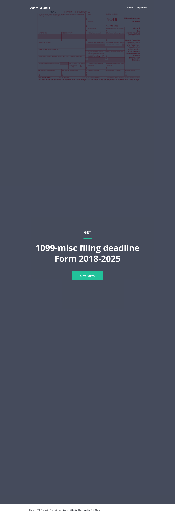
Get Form (87, 276)
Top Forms (142, 7)
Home (130, 7)
